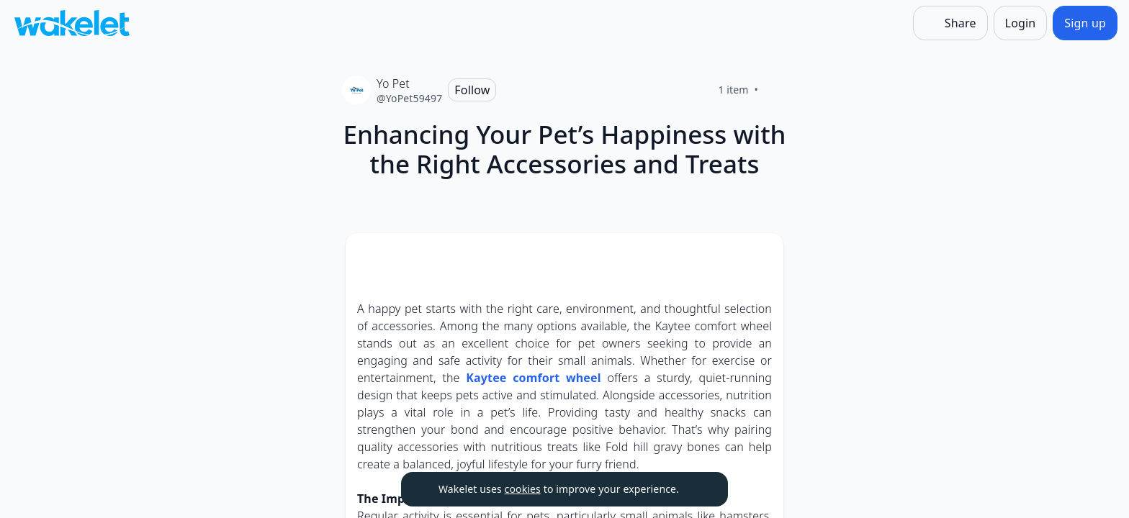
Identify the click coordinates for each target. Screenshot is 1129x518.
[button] (760, 257)
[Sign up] (1085, 23)
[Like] (775, 89)
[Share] (950, 23)
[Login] (1021, 23)
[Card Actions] (760, 256)
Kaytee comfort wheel (533, 378)
